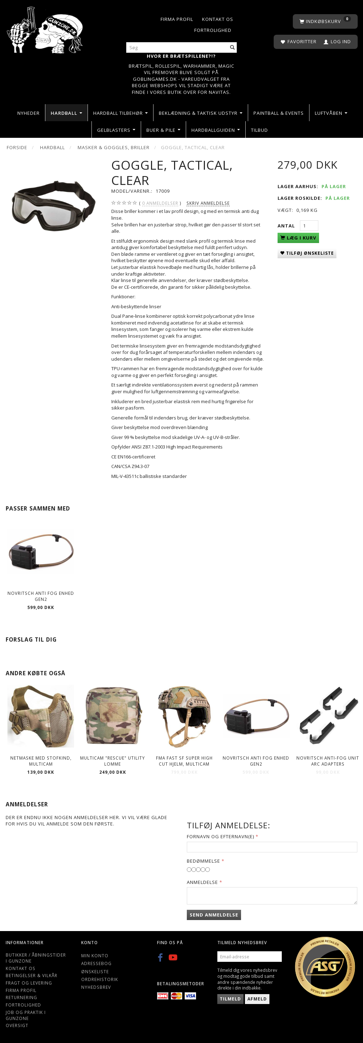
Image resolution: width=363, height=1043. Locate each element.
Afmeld (257, 999)
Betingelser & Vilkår (31, 975)
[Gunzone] (45, 28)
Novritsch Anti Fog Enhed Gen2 (40, 596)
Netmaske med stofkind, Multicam (41, 761)
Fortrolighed (212, 30)
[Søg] (232, 47)
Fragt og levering (29, 983)
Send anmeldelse (214, 915)
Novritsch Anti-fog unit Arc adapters (327, 761)
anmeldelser (160, 203)
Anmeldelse (202, 882)
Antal (287, 225)
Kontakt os (217, 19)
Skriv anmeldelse (208, 203)
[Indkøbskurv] (325, 21)
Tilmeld (230, 999)
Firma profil (177, 19)
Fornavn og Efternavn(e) (220, 836)
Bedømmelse (203, 861)
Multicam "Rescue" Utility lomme (112, 761)
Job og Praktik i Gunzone (26, 1015)
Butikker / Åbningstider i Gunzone (36, 958)
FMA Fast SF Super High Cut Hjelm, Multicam (184, 761)
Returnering (21, 997)
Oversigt (17, 1025)
